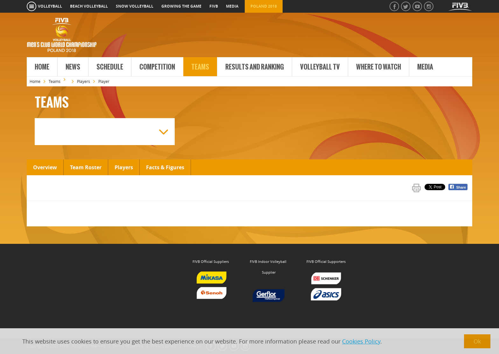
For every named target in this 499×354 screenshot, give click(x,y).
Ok (477, 341)
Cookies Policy (361, 341)
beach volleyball (89, 6)
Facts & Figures (165, 167)
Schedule (109, 67)
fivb (213, 6)
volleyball (50, 6)
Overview (45, 167)
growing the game (181, 6)
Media (425, 67)
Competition (157, 67)
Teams (200, 67)
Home (42, 67)
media (232, 6)
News (73, 67)
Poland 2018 (263, 6)
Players (83, 81)
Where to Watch (378, 67)
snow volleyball (134, 6)
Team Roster (86, 167)
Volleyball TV (320, 67)
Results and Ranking (254, 67)
